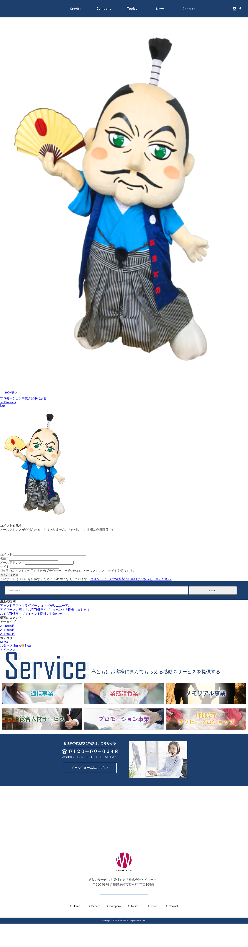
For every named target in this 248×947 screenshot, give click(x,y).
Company (104, 8)
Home (75, 929)
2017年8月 (7, 634)
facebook (239, 8)
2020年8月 (7, 630)
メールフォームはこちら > (89, 791)
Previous (8, 402)
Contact (188, 8)
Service (76, 8)
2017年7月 (7, 638)
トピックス (8, 654)
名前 (4, 563)
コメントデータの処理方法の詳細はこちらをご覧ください (130, 583)
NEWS (4, 646)
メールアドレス (12, 567)
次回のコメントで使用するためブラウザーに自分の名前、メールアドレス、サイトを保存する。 (69, 575)
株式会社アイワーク (29, 8)
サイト (4, 571)
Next (5, 405)
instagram (233, 8)
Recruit (217, 8)
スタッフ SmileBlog (15, 650)
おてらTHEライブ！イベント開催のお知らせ (31, 618)
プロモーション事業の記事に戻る (23, 398)
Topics (132, 8)
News (160, 8)
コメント (6, 559)
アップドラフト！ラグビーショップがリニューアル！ (37, 610)
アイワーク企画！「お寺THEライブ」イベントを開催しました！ (45, 614)
